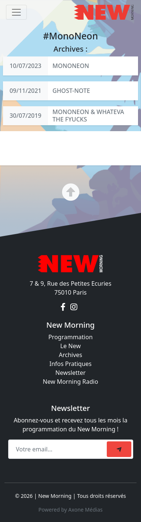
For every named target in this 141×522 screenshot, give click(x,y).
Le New (70, 346)
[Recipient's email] (58, 449)
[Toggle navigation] (16, 12)
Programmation (70, 337)
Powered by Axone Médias (70, 509)
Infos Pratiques (70, 364)
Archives (70, 355)
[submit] (119, 449)
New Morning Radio (70, 381)
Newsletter (70, 373)
